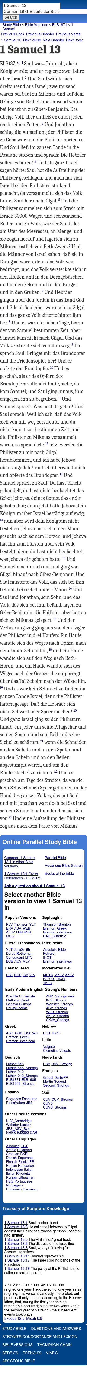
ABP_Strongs (56, 996)
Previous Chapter (40, 34)
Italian (28, 1169)
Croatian (12, 1154)
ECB (9, 961)
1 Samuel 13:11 (17, 1256)
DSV (46, 1064)
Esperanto (26, 1158)
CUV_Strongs (62, 1099)
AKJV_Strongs (57, 1016)
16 (70, 589)
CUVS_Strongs (55, 1107)
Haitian (11, 1165)
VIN (32, 975)
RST (24, 1146)
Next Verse (32, 40)
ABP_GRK (14, 1033)
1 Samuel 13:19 (17, 1269)
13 (61, 474)
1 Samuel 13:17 (17, 1260)
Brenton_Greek (55, 928)
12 (46, 444)
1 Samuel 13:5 (16, 1239)
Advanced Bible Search (64, 866)
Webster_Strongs (59, 1004)
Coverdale (27, 996)
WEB (26, 928)
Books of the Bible (59, 873)
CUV (47, 1099)
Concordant (15, 957)
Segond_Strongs (56, 1085)
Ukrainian (30, 1189)
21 (41, 741)
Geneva (12, 1004)
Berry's (10, 1353)
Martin (48, 1081)
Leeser (25, 1125)
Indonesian (14, 1169)
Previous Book (12, 34)
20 (75, 711)
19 (1, 688)
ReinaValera (15, 1103)
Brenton (65, 924)
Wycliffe (12, 996)
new (71, 996)
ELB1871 (13, 1080)
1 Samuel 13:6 (16, 1244)
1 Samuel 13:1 (16, 1223)
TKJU (47, 983)
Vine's (52, 1353)
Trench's (32, 1353)
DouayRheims (17, 1008)
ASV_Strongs (56, 1008)
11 (59, 398)
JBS (29, 1103)
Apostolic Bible (18, 1361)
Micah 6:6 (34, 1318)
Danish (11, 1158)
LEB (19, 932)
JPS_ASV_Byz (17, 1129)
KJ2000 (49, 979)
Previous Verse (68, 34)
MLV (26, 961)
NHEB (11, 1132)
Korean (11, 1177)
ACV (18, 961)
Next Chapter (53, 40)
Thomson (21, 924)
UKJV (60, 979)
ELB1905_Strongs (20, 1083)
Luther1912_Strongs (22, 1076)
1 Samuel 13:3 (16, 1227)
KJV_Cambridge (19, 1121)
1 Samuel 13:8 (16, 1248)
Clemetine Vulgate (57, 1050)
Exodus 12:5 (14, 1318)
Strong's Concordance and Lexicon (39, 1337)
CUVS (48, 1103)
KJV (9, 924)
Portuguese (23, 1181)
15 (63, 558)
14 (1, 520)
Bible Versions (36, 25)
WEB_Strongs (57, 1012)
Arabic (11, 1150)
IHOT (47, 957)
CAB (46, 936)
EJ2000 (23, 1132)
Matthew (12, 1000)
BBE (9, 975)
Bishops (25, 1004)
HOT (47, 1033)
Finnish (11, 1162)
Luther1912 (15, 1072)
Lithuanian (26, 1177)
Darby (10, 953)
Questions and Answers (56, 1329)
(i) (19, 62)
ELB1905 (29, 1080)
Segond (60, 1081)
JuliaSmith (22, 949)
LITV (28, 957)
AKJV (10, 932)
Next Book (74, 40)
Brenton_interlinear (57, 932)
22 (56, 772)
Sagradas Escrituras (21, 1099)
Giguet (48, 1077)
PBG (9, 1181)
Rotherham (24, 953)
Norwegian (14, 1185)
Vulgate (49, 1047)
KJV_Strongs (56, 1000)
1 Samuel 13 (11, 40)
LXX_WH (31, 1033)
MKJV (59, 975)
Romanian (14, 1189)
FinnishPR (26, 1162)
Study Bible (12, 25)
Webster (12, 1125)
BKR (23, 1154)
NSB (17, 975)
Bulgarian (24, 1150)
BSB (27, 932)
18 (50, 650)
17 (54, 619)
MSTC (48, 975)
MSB (10, 936)
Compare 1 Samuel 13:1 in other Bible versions (19, 862)
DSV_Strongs (61, 1064)
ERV (9, 928)
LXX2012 (59, 936)
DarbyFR (61, 1077)
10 (51, 367)
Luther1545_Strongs (22, 1068)
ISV (25, 975)
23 (10, 817)
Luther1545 (15, 1064)
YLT (32, 924)
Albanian (12, 1146)
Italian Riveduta (18, 1173)
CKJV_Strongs (57, 1020)
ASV (17, 928)
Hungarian (26, 1165)
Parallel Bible (55, 858)
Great (24, 1000)
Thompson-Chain (54, 1345)
